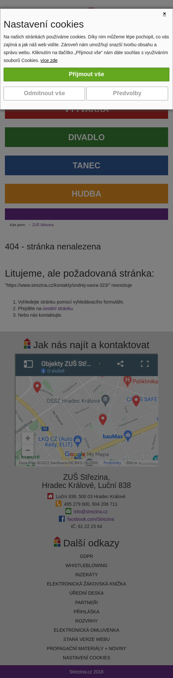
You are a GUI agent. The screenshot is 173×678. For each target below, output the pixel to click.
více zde (49, 60)
